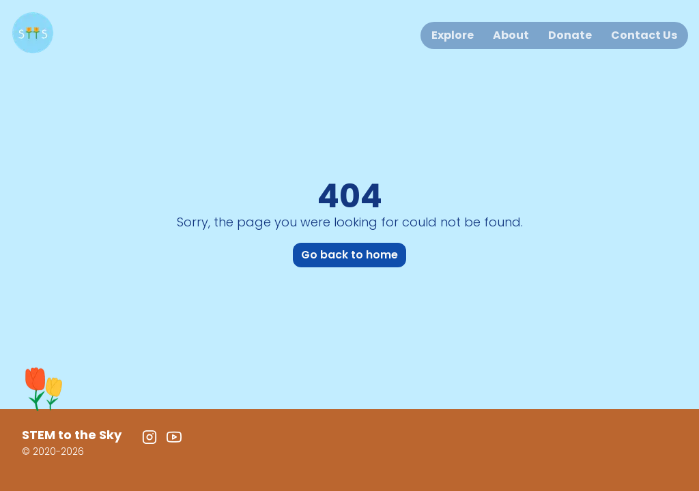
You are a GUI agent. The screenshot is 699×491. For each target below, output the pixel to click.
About (511, 35)
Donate (570, 35)
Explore (452, 35)
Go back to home (349, 255)
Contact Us (644, 35)
